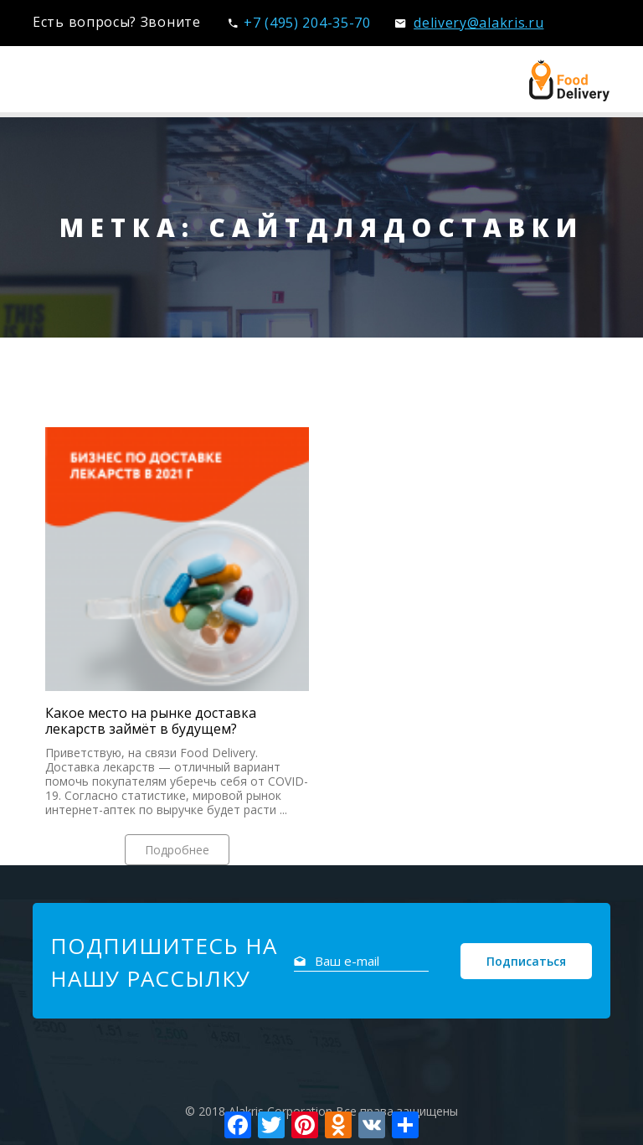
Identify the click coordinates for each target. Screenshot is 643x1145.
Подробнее (177, 850)
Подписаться (526, 961)
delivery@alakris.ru (469, 22)
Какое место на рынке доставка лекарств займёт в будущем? (150, 721)
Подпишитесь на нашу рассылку (163, 962)
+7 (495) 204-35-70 (299, 22)
